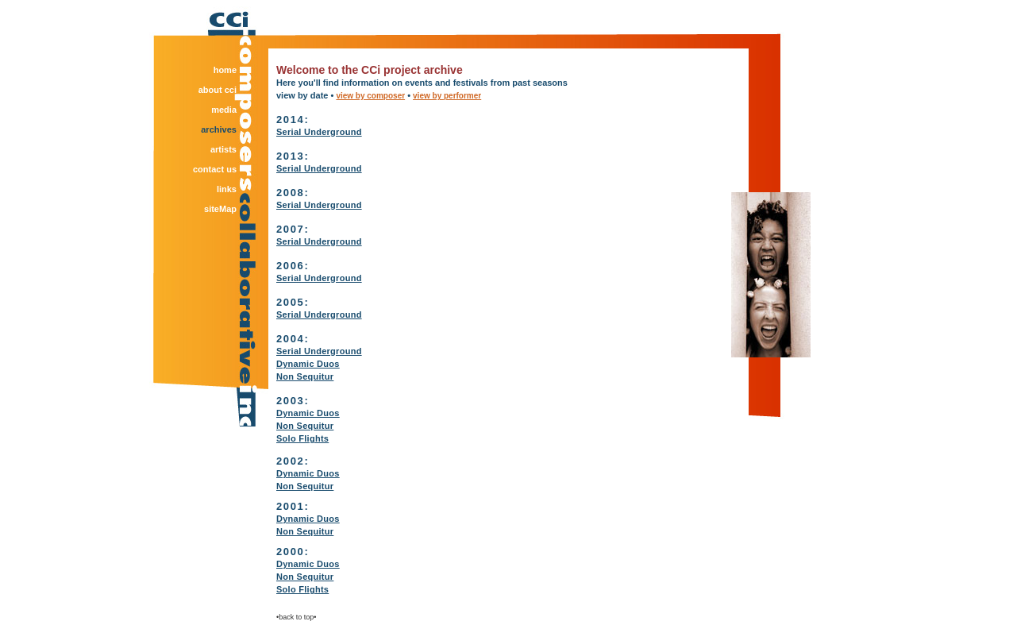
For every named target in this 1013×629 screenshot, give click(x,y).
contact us (215, 169)
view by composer (370, 95)
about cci (217, 90)
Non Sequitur (304, 376)
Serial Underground (319, 132)
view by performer (447, 95)
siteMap (220, 209)
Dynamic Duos (308, 364)
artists (223, 149)
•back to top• (296, 617)
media (224, 109)
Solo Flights (302, 438)
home (225, 70)
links (227, 189)
